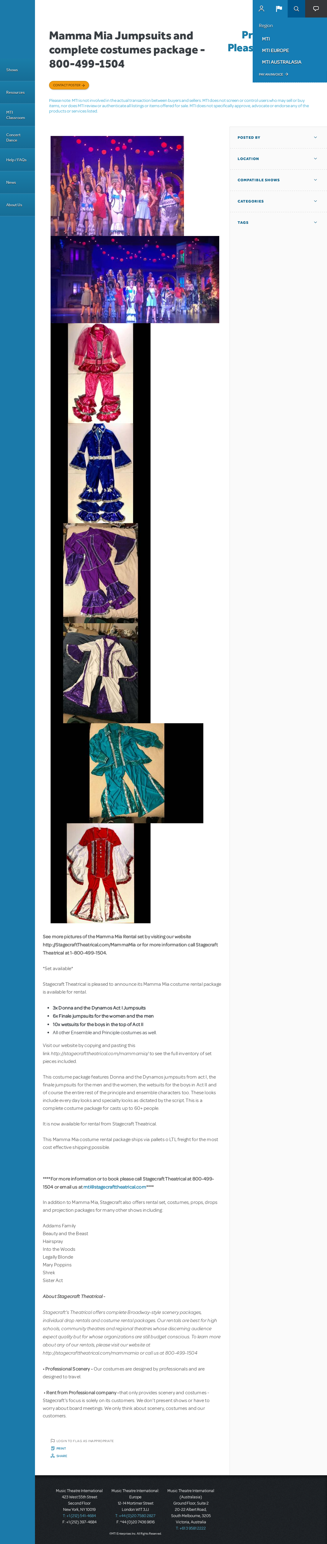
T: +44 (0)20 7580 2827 (135, 1515)
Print (61, 1448)
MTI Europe (275, 50)
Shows (12, 70)
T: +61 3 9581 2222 (191, 1528)
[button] (279, 9)
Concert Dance (13, 137)
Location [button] (248, 159)
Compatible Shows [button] (259, 180)
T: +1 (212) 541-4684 (79, 1515)
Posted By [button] (249, 137)
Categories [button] (251, 201)
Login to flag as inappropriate (85, 1441)
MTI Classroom (15, 115)
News (11, 182)
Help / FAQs (16, 160)
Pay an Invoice (271, 74)
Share (62, 1456)
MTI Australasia (281, 62)
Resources (15, 92)
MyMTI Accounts (261, 9)
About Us (14, 205)
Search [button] (296, 9)
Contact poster (66, 85)
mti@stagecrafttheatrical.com (114, 1187)
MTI (266, 39)
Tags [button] (243, 222)
